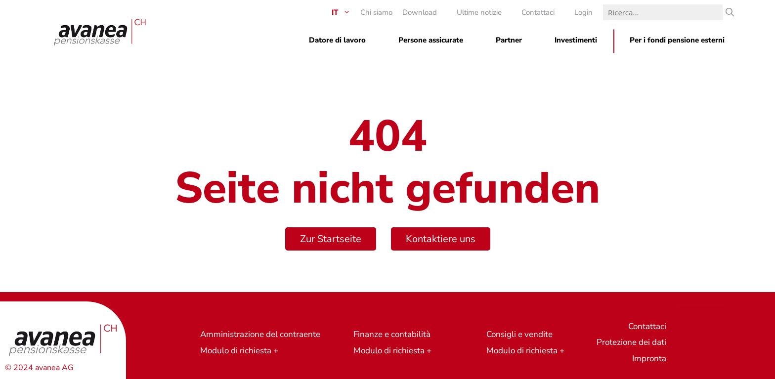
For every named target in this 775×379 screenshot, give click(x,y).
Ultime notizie (479, 12)
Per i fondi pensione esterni (677, 40)
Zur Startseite (330, 239)
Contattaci (538, 12)
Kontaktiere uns (440, 239)
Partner (509, 40)
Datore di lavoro (337, 40)
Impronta (649, 358)
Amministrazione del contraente (260, 334)
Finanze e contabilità (392, 334)
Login (583, 12)
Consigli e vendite (519, 334)
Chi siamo (376, 12)
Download (419, 12)
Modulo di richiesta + (239, 350)
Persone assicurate (430, 40)
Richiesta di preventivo (701, 304)
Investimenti (576, 40)
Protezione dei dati (631, 342)
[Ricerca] (729, 12)
